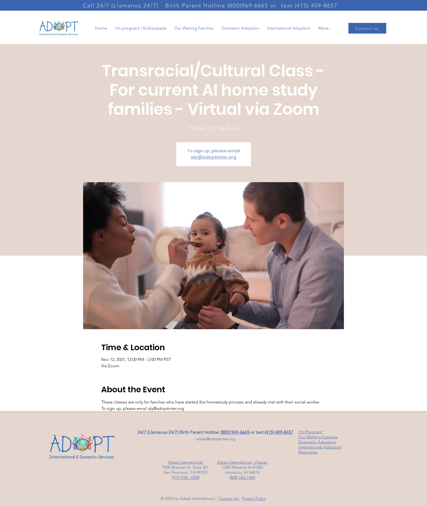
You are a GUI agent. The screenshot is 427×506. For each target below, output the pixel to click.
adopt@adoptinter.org (215, 438)
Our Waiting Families (318, 436)
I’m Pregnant (310, 431)
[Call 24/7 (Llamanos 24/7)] (121, 5)
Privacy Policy (254, 498)
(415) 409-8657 (279, 432)
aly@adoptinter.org (213, 157)
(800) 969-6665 (235, 432)
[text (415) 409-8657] (310, 5)
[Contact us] (367, 28)
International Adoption (319, 447)
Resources (308, 452)
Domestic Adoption (317, 441)
